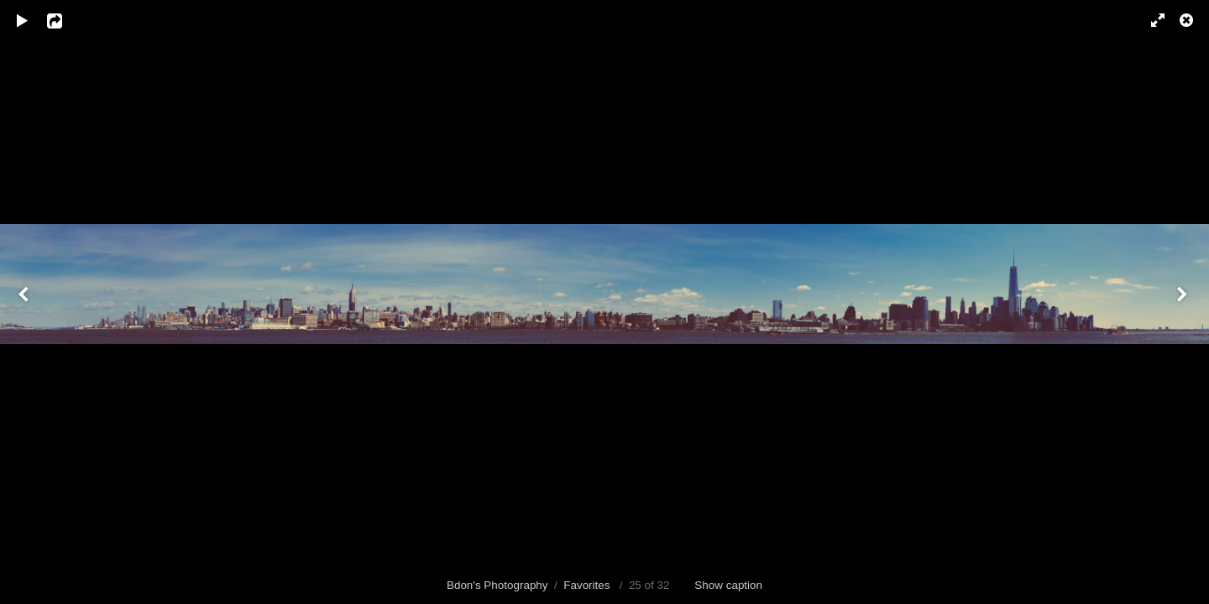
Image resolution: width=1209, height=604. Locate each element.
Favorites (586, 585)
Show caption (728, 585)
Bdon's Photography (497, 585)
